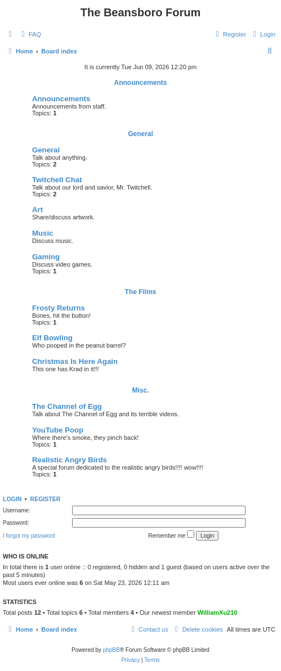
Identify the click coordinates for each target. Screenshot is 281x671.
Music (42, 233)
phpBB (111, 650)
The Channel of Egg (67, 406)
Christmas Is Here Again (75, 361)
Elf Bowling (52, 338)
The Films (140, 292)
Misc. (140, 390)
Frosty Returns (58, 308)
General (140, 134)
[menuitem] (30, 34)
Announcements (140, 83)
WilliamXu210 (218, 612)
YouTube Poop (57, 430)
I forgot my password (29, 536)
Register (45, 499)
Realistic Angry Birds (69, 460)
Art (37, 209)
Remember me (171, 534)
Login (12, 499)
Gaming (46, 257)
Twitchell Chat (57, 179)
